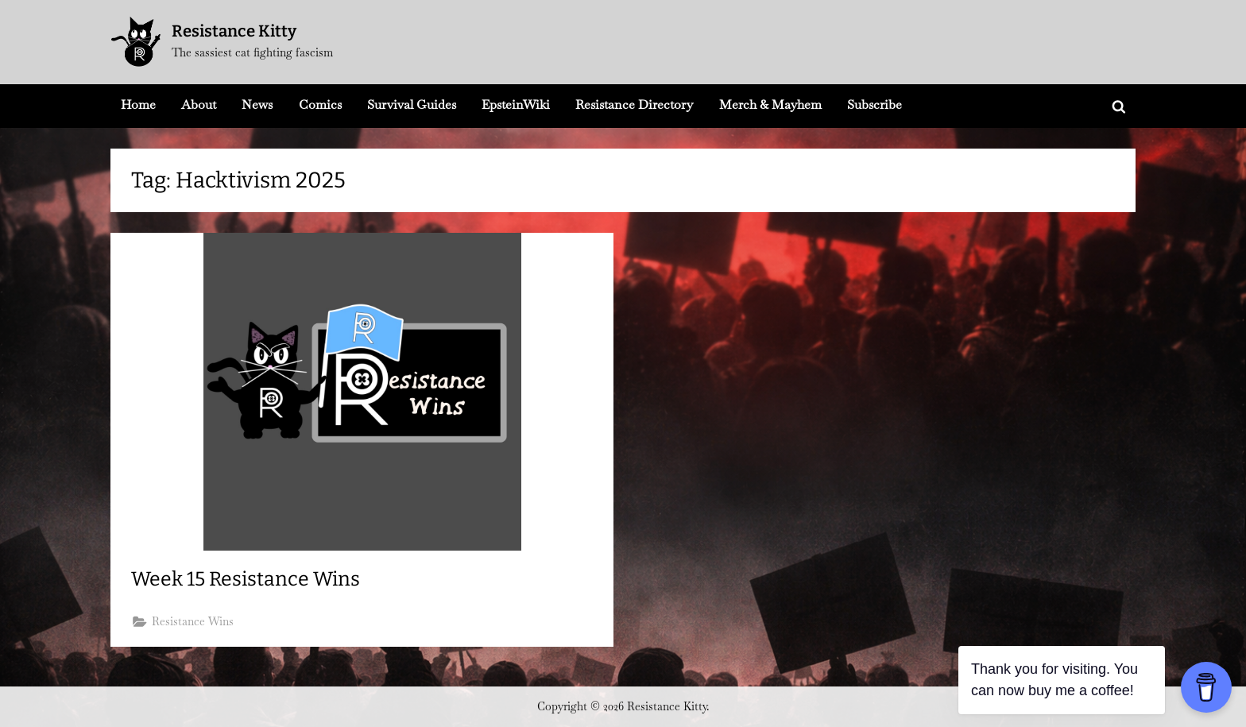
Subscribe (874, 104)
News (257, 104)
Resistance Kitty (234, 31)
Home (138, 104)
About (198, 104)
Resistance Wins (193, 621)
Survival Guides (411, 104)
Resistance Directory (634, 104)
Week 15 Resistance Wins (245, 579)
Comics (320, 104)
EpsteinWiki (516, 104)
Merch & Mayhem (770, 104)
